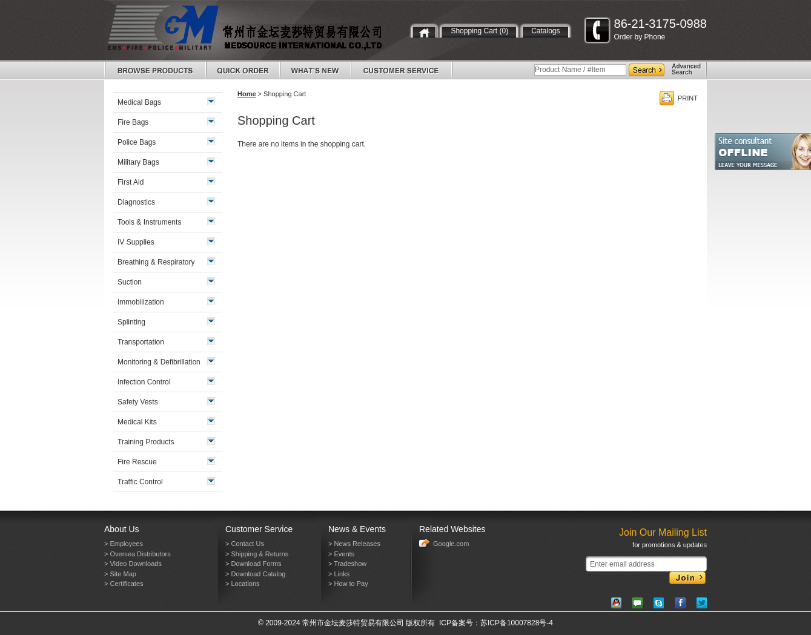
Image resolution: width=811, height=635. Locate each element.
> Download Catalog (255, 573)
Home (246, 93)
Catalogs (545, 31)
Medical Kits (137, 422)
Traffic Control (140, 482)
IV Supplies (136, 242)
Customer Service (259, 529)
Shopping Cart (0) (479, 31)
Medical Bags (139, 102)
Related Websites (452, 529)
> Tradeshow (347, 563)
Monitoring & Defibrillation (159, 362)
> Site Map (120, 573)
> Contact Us (244, 543)
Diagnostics (136, 202)
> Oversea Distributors (137, 554)
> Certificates (124, 583)
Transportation (141, 342)
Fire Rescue (137, 462)
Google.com (451, 543)
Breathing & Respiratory (156, 262)
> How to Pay (348, 583)
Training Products (146, 442)
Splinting (131, 322)
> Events (341, 554)
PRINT (688, 98)
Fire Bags (133, 122)
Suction (130, 282)
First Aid (131, 182)
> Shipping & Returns (256, 554)
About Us (121, 529)
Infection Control (144, 382)
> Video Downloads (133, 563)
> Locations (242, 583)
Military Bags (138, 162)
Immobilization (141, 302)
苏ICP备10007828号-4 (516, 623)
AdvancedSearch (686, 69)
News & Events (357, 529)
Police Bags (137, 142)
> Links (338, 573)
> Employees (123, 543)
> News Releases (354, 543)
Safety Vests (138, 402)
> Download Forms (253, 563)
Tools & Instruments (149, 222)
